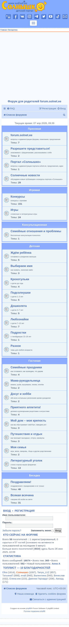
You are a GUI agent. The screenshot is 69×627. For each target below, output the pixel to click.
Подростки (18, 332)
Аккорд (60, 578)
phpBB (28, 608)
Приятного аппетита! (26, 407)
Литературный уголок (26, 460)
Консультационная (34, 224)
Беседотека (12, 30)
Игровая (34, 190)
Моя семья (18, 447)
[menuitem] (11, 108)
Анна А (56, 563)
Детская (34, 246)
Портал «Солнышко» (26, 161)
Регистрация (25, 510)
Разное (16, 345)
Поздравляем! (21, 482)
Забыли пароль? (11, 530)
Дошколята (19, 305)
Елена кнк (15, 578)
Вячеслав (59, 575)
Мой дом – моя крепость (28, 420)
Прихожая (34, 128)
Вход (7, 510)
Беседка (34, 475)
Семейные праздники (26, 367)
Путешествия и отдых (26, 434)
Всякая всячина (22, 495)
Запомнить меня (42, 530)
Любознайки (20, 319)
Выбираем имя (21, 266)
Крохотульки (20, 279)
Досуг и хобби (21, 393)
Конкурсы (18, 196)
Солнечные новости (25, 175)
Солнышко (22, 572)
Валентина (40, 575)
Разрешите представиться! (30, 148)
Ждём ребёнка (21, 252)
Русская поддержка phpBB (34, 611)
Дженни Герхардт (38, 578)
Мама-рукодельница (25, 380)
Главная (3, 30)
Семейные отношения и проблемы (36, 231)
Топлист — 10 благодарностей (26, 568)
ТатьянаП (7, 575)
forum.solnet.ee (21, 135)
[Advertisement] (33, 66)
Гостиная (34, 360)
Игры (14, 209)
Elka (4, 572)
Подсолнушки (21, 292)
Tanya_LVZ (43, 572)
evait (23, 575)
